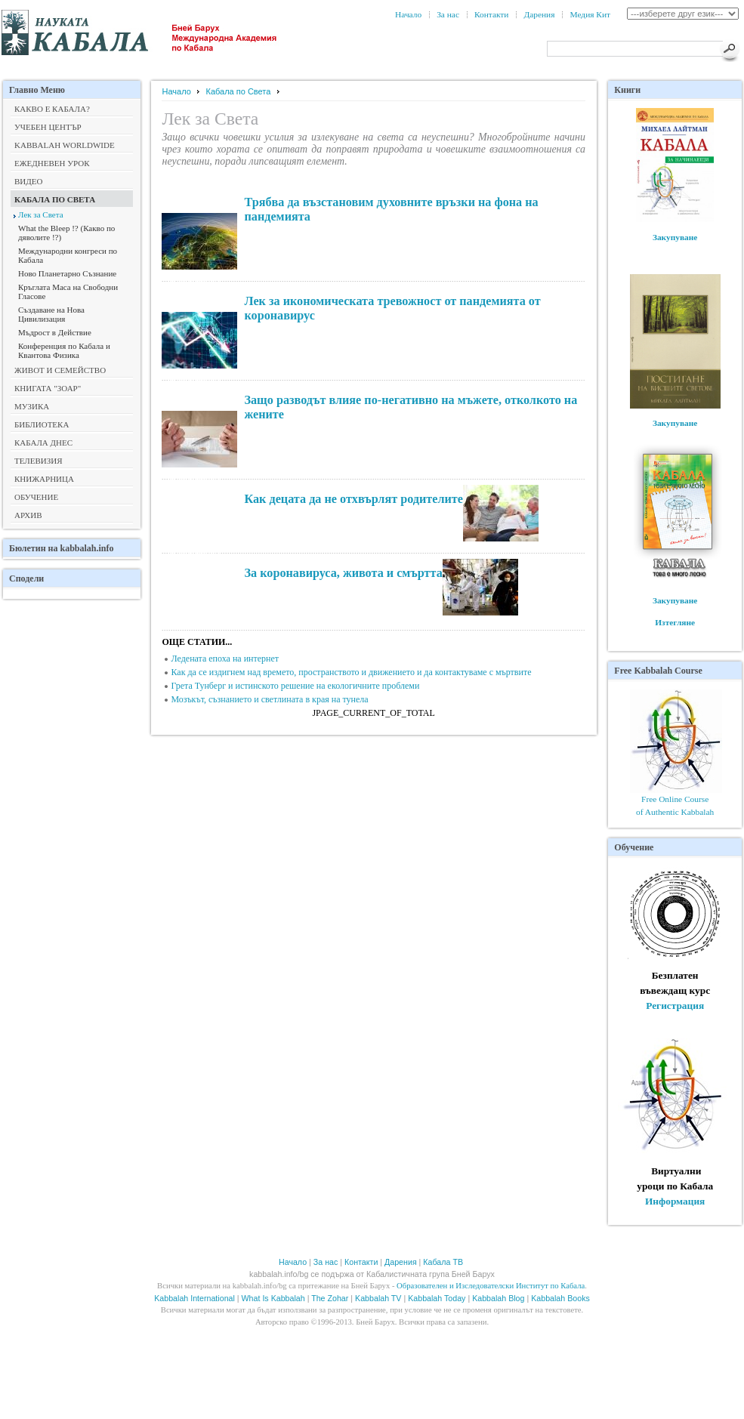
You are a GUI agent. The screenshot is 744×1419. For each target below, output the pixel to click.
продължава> (196, 206)
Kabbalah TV (378, 1298)
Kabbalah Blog (498, 1298)
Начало (408, 14)
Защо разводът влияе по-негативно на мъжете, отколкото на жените (410, 407)
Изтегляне (675, 622)
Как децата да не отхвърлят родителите (353, 499)
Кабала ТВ (444, 1261)
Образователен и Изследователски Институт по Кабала (491, 1286)
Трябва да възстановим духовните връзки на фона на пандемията (391, 210)
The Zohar (329, 1298)
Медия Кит (590, 14)
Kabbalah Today (436, 1298)
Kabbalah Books (560, 1298)
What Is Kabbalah (273, 1298)
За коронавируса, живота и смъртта (343, 573)
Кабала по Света (238, 91)
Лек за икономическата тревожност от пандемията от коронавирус (392, 308)
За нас (448, 14)
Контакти (491, 14)
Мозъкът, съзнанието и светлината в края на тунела (269, 699)
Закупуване (675, 237)
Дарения (538, 14)
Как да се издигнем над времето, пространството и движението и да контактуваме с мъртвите (351, 672)
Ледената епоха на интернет (225, 658)
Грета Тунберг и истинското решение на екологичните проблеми (295, 685)
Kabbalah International (194, 1298)
